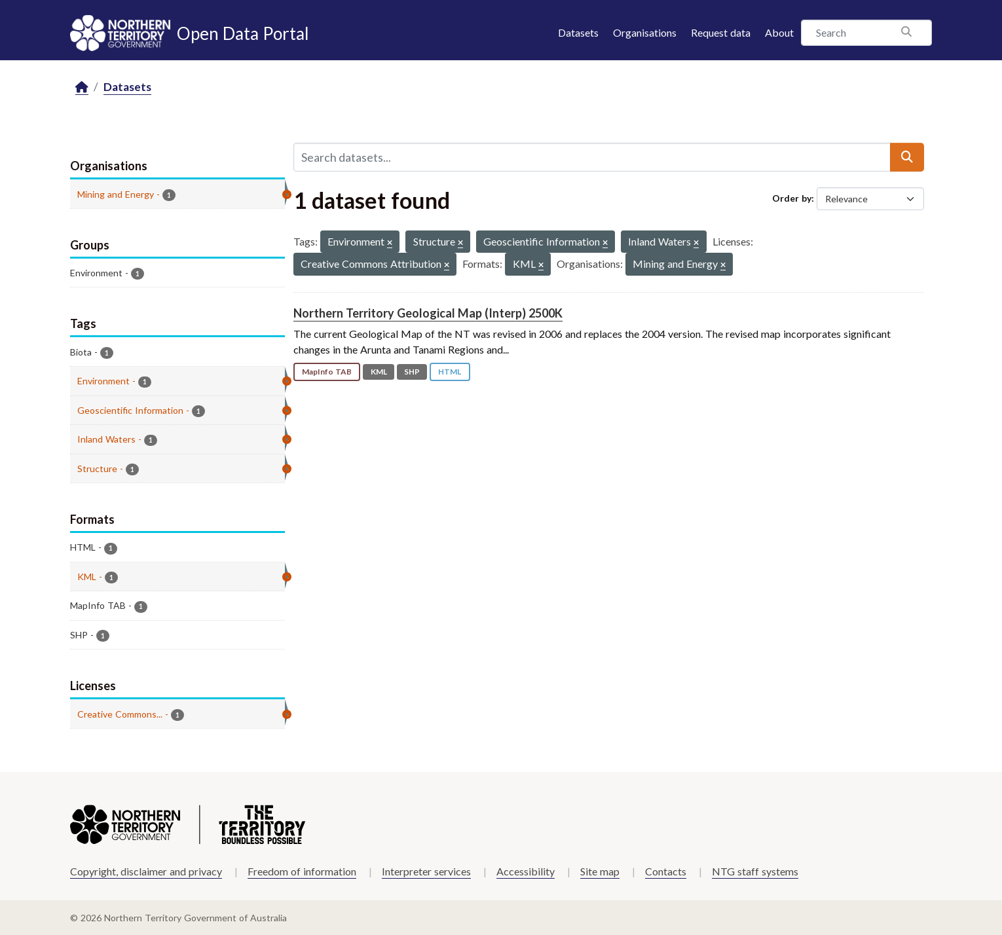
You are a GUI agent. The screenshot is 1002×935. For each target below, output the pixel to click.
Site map (600, 871)
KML (379, 371)
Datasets (578, 32)
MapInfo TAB (327, 371)
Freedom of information (302, 871)
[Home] (81, 87)
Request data (721, 32)
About (779, 32)
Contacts (665, 871)
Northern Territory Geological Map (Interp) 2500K (428, 313)
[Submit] (907, 157)
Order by (791, 198)
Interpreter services (426, 871)
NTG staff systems (755, 871)
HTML (449, 371)
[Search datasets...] (592, 157)
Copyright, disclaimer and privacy (146, 871)
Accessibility (525, 871)
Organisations (645, 32)
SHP (412, 371)
